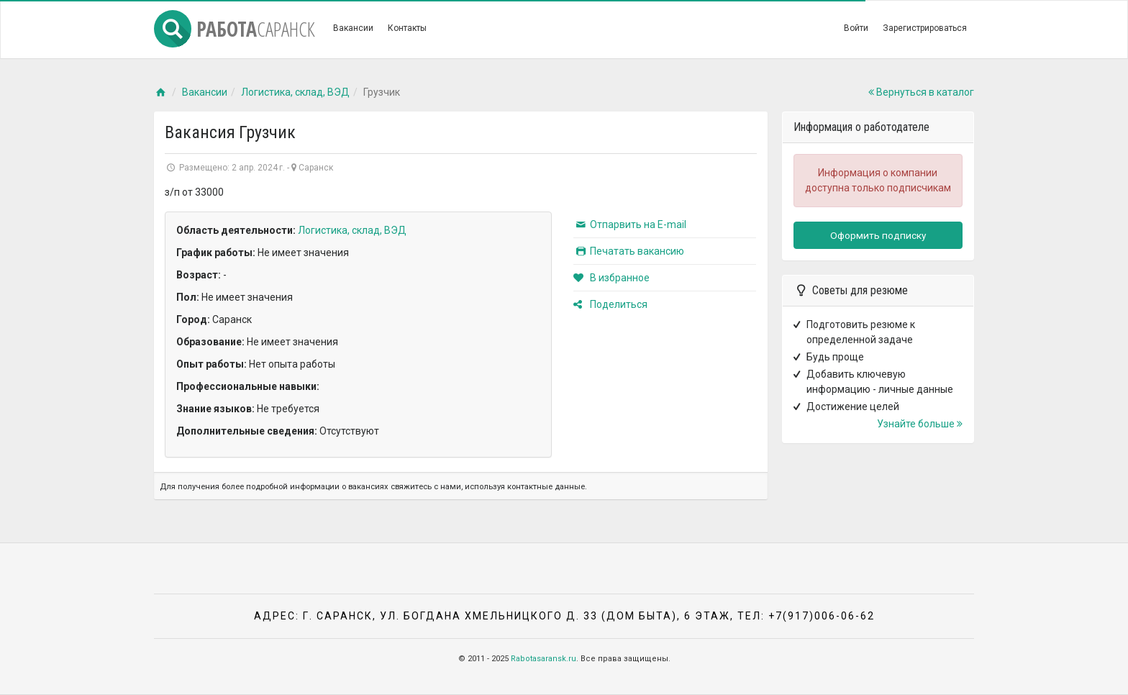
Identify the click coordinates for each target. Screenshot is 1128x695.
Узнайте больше (920, 424)
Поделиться (610, 304)
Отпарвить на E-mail (629, 224)
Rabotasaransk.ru (543, 658)
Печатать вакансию (628, 251)
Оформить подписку (878, 235)
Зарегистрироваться (925, 28)
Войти (856, 28)
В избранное (611, 277)
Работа (234, 28)
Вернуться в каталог (921, 92)
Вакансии (353, 28)
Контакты (407, 28)
